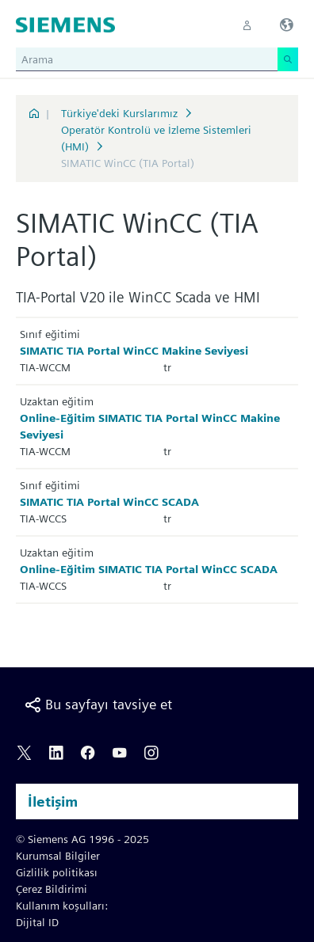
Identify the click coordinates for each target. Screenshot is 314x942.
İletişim (53, 801)
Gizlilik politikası (57, 872)
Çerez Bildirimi (51, 889)
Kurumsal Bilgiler (58, 855)
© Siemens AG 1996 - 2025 (82, 839)
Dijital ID (37, 922)
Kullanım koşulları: (62, 905)
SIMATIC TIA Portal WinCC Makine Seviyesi (134, 350)
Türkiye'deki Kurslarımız (119, 113)
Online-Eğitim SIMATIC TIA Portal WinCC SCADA (149, 569)
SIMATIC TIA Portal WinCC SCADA (109, 502)
